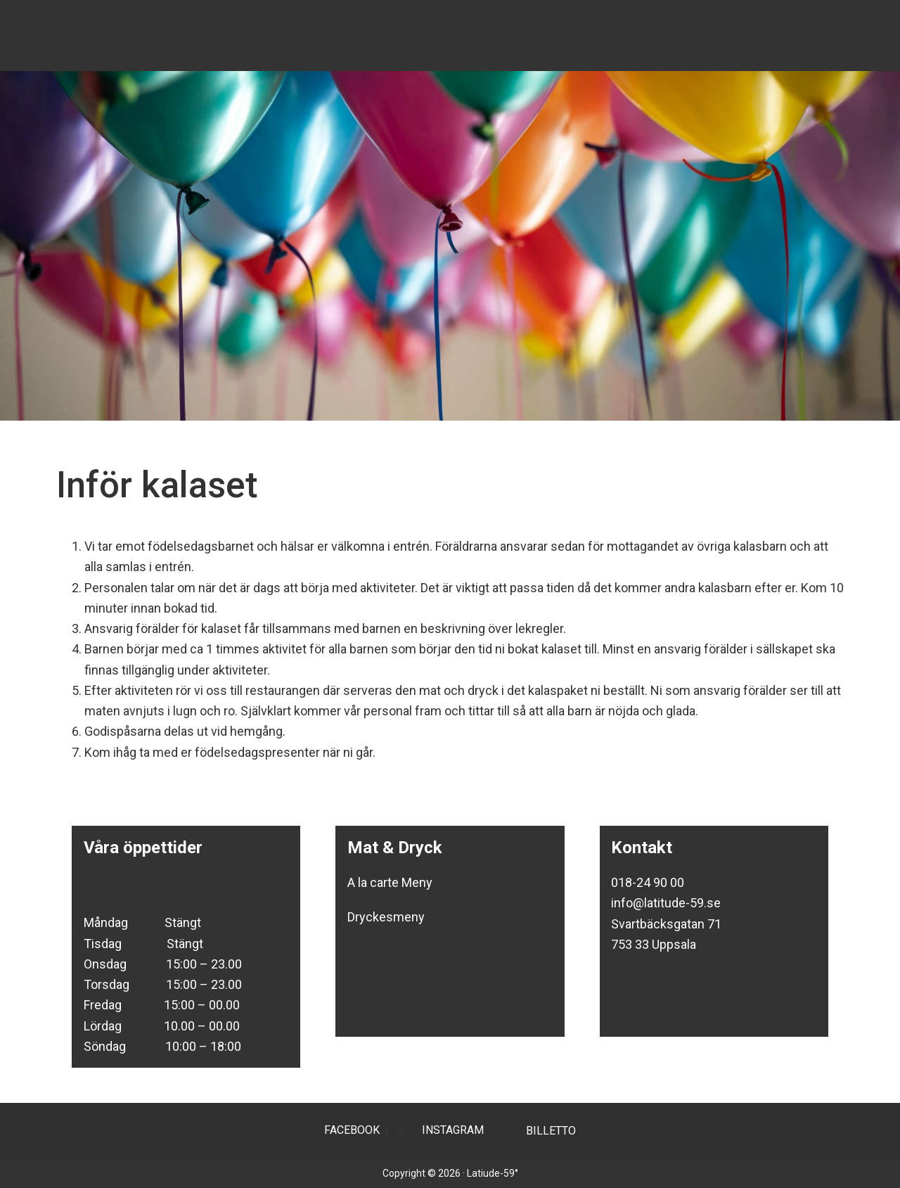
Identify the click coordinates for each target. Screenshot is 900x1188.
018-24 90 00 (647, 882)
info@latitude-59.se (666, 902)
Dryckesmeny (386, 916)
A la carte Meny (389, 882)
